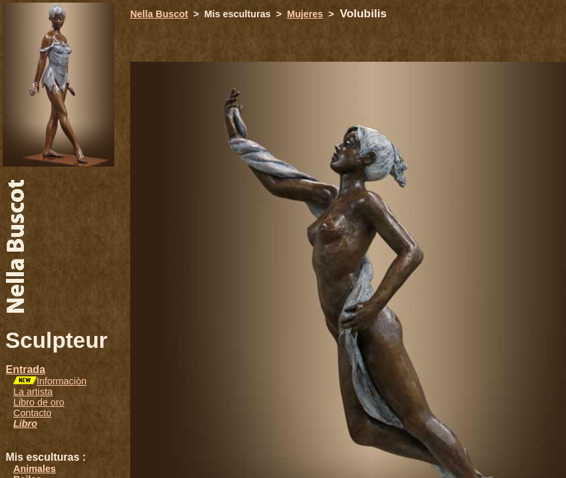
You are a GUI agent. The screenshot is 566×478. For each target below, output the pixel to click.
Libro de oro (38, 402)
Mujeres (305, 14)
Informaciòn (61, 381)
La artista (32, 391)
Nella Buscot (159, 14)
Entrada (25, 369)
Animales (34, 468)
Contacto (32, 413)
